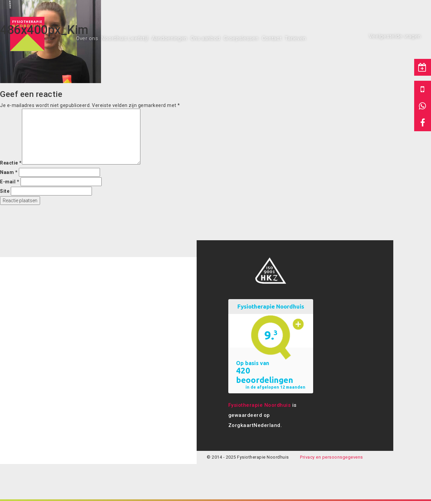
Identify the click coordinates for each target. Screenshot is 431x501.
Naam (9, 172)
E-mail (9, 181)
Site (4, 191)
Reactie (11, 163)
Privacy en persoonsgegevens (331, 457)
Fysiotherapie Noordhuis (259, 405)
